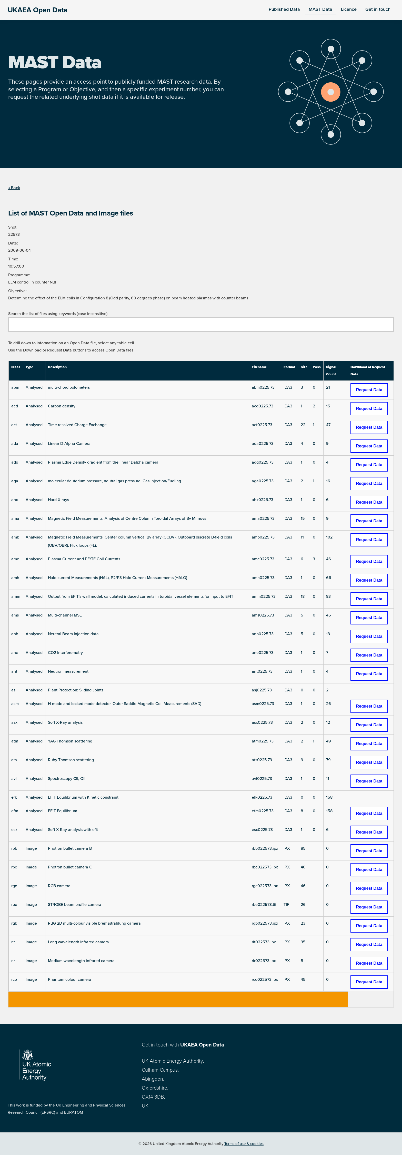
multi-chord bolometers (69, 387)
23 (303, 923)
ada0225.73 (263, 443)
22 (303, 424)
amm (15, 596)
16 (328, 481)
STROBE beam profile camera (74, 904)
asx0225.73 (262, 722)
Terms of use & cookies (244, 1143)
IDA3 (288, 387)
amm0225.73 (264, 596)
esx (14, 829)
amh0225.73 (263, 577)
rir (13, 960)
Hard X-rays (58, 499)
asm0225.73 (263, 703)
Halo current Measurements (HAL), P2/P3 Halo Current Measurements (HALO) (117, 577)
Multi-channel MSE (65, 615)
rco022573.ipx (265, 979)
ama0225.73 (263, 518)
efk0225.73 (262, 797)
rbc (14, 867)
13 (328, 634)
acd (14, 406)
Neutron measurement (68, 671)
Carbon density (61, 406)
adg (14, 462)
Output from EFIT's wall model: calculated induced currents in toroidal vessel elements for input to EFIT (140, 596)
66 (328, 577)
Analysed (34, 387)
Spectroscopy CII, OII (66, 778)
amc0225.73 (263, 559)
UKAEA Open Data (37, 10)
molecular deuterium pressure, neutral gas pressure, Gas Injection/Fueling (114, 481)
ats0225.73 (262, 759)
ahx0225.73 (262, 499)
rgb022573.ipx (265, 923)
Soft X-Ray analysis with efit (73, 829)
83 (328, 596)
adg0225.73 (263, 462)
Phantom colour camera (69, 979)
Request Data (369, 390)
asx (14, 722)
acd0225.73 (262, 406)
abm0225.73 (263, 387)
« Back (14, 187)
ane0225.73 (263, 652)
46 (328, 559)
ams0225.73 (263, 615)
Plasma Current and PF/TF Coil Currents (84, 559)
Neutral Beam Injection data (73, 634)
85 (303, 848)
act (14, 424)
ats (14, 759)
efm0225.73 (263, 811)
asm (15, 703)
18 (303, 596)
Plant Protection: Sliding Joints (75, 690)
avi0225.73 (262, 778)
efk (14, 797)
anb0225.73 (263, 634)
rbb (14, 848)
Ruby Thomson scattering (71, 759)
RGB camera (59, 885)
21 (328, 387)
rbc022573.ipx (265, 867)
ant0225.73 (262, 671)
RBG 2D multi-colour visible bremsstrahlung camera (94, 923)
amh (15, 577)
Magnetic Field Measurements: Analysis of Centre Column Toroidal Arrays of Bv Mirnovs (127, 518)
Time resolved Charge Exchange (77, 424)
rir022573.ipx (264, 960)
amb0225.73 (263, 537)
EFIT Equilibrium (62, 811)
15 (328, 406)
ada (14, 443)
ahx (14, 499)
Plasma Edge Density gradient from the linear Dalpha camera (103, 462)
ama (15, 518)
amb (15, 537)
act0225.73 (262, 424)
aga (14, 481)
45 (328, 615)
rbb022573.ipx (265, 848)
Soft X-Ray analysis (65, 722)
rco (14, 979)
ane (14, 652)
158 (329, 797)
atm (14, 741)
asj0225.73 (262, 690)
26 (328, 703)
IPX (287, 848)
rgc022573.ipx (265, 885)
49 (328, 741)
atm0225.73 (263, 741)
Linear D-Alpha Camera (69, 443)
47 (328, 424)
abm (15, 387)
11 (302, 537)
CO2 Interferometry (65, 652)
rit (13, 942)
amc (15, 559)
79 (328, 759)
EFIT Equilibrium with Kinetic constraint (83, 797)
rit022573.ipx (264, 942)
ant (14, 671)
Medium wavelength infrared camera (81, 960)
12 (328, 722)
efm (14, 811)
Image (31, 848)
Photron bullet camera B (70, 848)
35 (303, 942)
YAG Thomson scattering (70, 741)
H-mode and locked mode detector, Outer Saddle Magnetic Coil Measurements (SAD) (124, 703)
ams (15, 615)
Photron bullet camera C (70, 867)
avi (14, 778)
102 (329, 537)
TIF (286, 904)
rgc (14, 885)
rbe (14, 904)
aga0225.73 (263, 481)
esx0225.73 (262, 829)
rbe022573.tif (264, 904)
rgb (14, 923)
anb (14, 634)
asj (13, 690)
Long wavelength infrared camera (78, 942)
